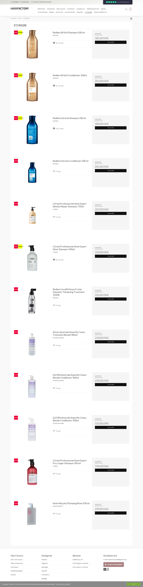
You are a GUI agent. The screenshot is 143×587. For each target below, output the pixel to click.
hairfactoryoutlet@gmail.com (117, 559)
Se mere (44, 578)
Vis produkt (111, 42)
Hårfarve (44, 559)
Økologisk (45, 567)
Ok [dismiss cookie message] (133, 584)
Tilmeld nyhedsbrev (113, 564)
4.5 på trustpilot (123, 2)
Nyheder (44, 571)
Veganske (45, 563)
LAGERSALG (45, 575)
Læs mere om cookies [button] (63, 584)
